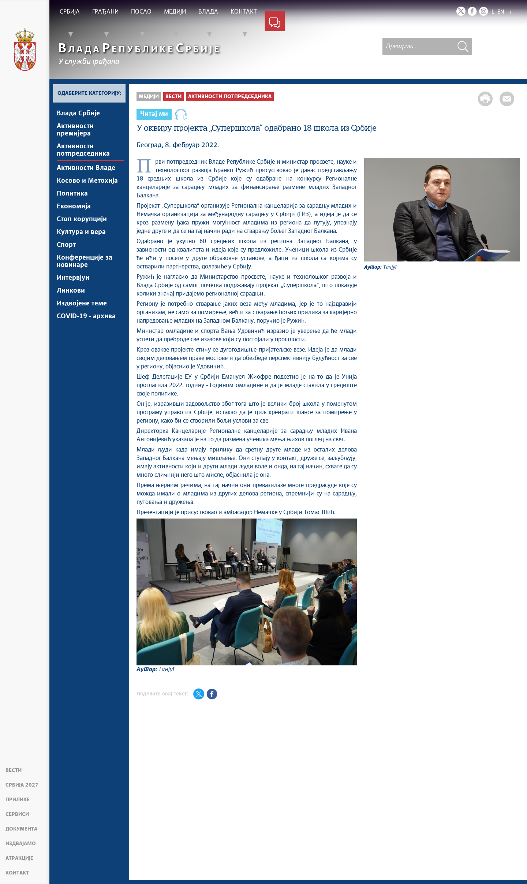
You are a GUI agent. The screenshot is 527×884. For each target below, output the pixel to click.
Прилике (17, 799)
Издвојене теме (82, 303)
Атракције (19, 858)
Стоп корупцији (82, 219)
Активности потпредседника (83, 150)
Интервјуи (73, 278)
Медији (149, 96)
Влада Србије (78, 113)
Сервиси (17, 814)
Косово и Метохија (87, 181)
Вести (13, 770)
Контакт (17, 873)
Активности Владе (86, 168)
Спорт (66, 245)
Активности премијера (75, 130)
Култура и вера (81, 232)
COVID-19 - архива (86, 316)
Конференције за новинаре (84, 261)
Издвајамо (20, 843)
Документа (21, 829)
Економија (74, 206)
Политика (72, 193)
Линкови (71, 290)
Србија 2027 (21, 785)
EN (500, 12)
